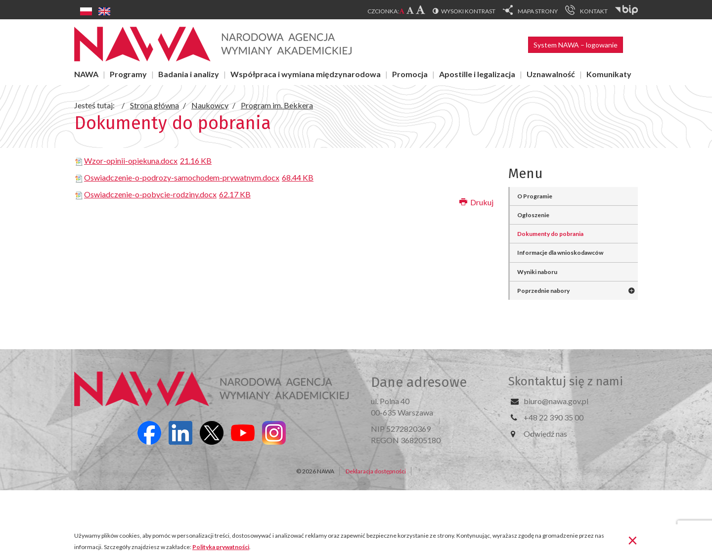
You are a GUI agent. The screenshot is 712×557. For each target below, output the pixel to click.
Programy (128, 74)
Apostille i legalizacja (477, 74)
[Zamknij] (632, 540)
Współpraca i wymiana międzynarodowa (305, 74)
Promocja (410, 74)
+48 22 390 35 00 (553, 417)
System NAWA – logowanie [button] (576, 45)
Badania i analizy (188, 74)
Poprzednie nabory (543, 290)
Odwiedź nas (545, 433)
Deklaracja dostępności (376, 471)
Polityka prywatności (220, 547)
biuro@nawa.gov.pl (556, 401)
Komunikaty (608, 74)
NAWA (86, 74)
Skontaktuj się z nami (565, 381)
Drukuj (476, 202)
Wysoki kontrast (468, 11)
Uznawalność (551, 74)
